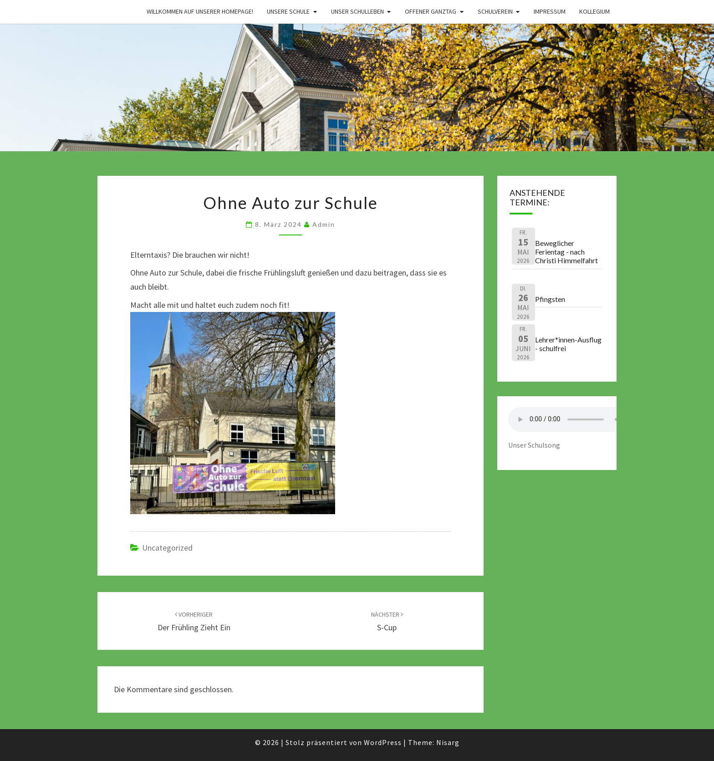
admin (323, 224)
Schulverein (495, 11)
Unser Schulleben (357, 11)
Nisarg (447, 742)
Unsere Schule (288, 11)
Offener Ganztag (430, 11)
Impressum (550, 11)
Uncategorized (167, 547)
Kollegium (594, 11)
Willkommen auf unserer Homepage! (200, 11)
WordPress (383, 742)
